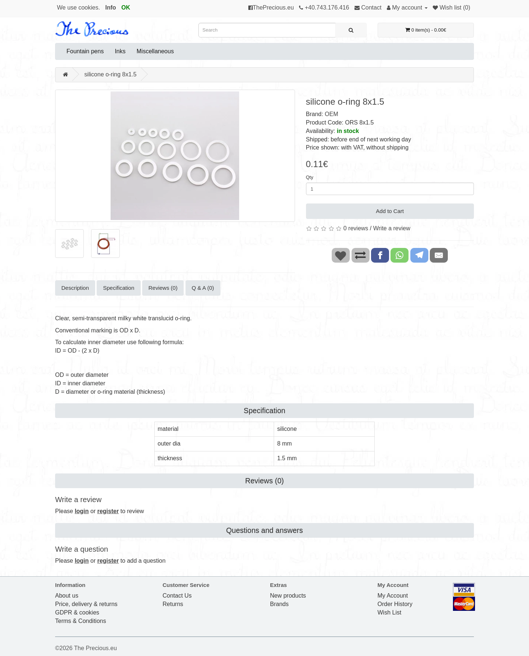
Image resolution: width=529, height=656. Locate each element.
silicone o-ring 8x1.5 (110, 74)
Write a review (391, 228)
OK (125, 7)
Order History (395, 604)
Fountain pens (85, 51)
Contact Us (177, 595)
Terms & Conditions (80, 621)
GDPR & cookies (77, 612)
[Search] (351, 30)
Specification (118, 288)
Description (75, 288)
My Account (393, 595)
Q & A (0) (203, 288)
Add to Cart (390, 211)
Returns (173, 604)
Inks (120, 51)
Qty (309, 177)
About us (66, 595)
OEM (331, 114)
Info (110, 7)
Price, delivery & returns (86, 604)
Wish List (390, 612)
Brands (279, 604)
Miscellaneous (155, 51)
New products (288, 595)
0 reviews (355, 228)
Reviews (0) (162, 288)
